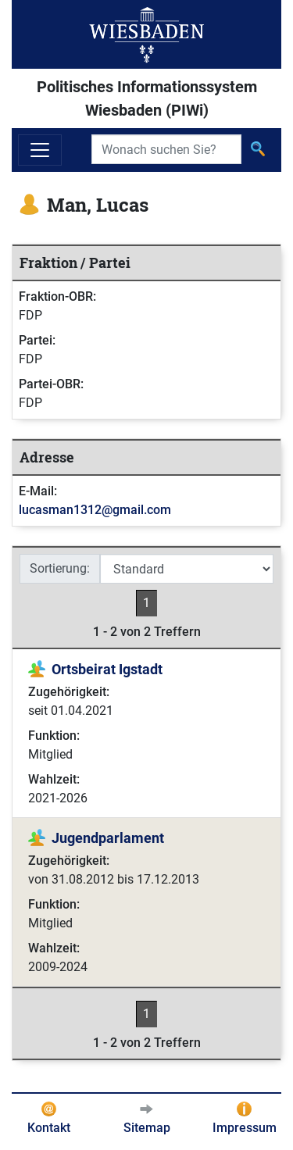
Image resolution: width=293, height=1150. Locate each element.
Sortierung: (60, 568)
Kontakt (48, 1127)
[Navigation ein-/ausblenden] (40, 150)
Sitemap (146, 1127)
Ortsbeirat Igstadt (107, 669)
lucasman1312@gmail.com (95, 509)
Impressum (245, 1127)
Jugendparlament (108, 838)
